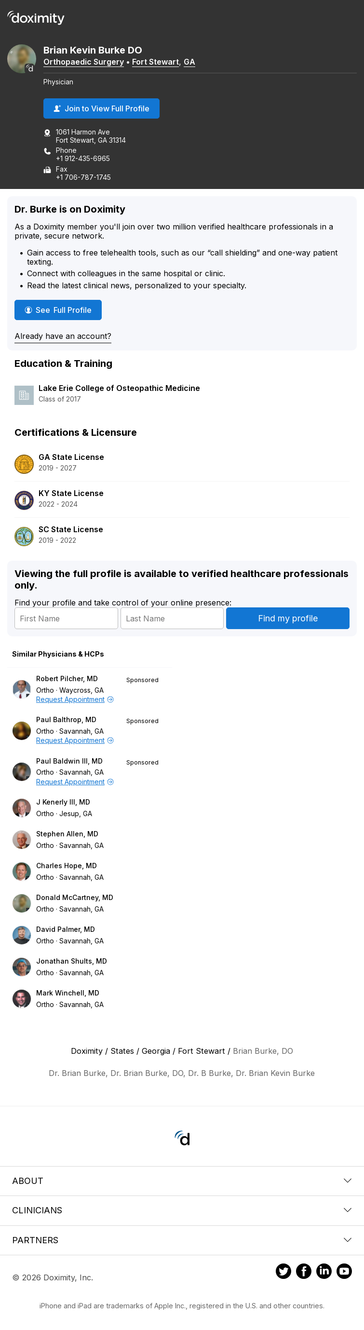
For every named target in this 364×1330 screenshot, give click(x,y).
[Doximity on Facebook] (303, 1273)
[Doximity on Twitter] (283, 1273)
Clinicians (182, 1210)
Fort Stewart (155, 62)
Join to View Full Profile (101, 108)
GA (189, 62)
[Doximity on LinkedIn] (324, 1273)
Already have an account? (62, 336)
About (182, 1181)
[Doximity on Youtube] (344, 1273)
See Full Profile (62, 310)
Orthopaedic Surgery (83, 62)
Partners (182, 1240)
